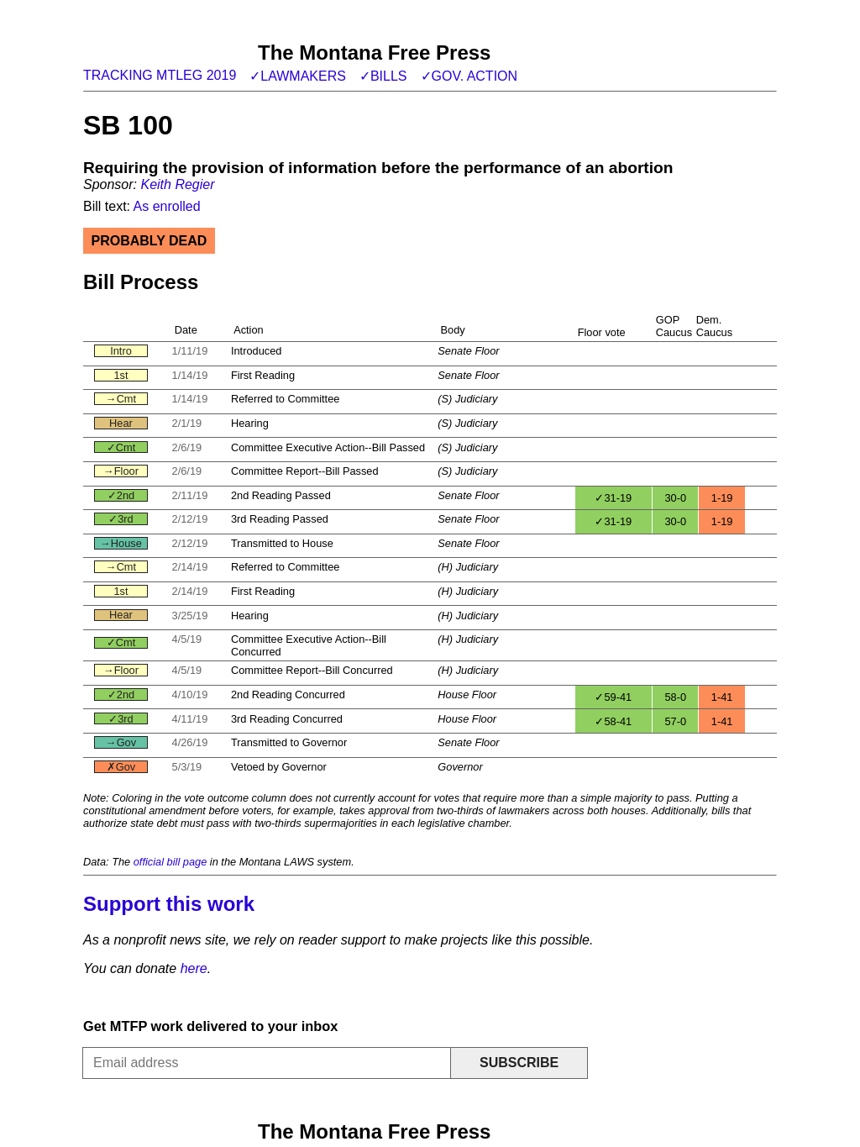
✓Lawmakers (297, 76)
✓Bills (383, 76)
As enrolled (167, 206)
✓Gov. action (469, 76)
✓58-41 (613, 721)
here (194, 968)
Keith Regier (177, 184)
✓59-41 (613, 697)
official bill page (170, 861)
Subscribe (519, 1062)
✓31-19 (613, 498)
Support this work (168, 903)
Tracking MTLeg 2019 (159, 75)
